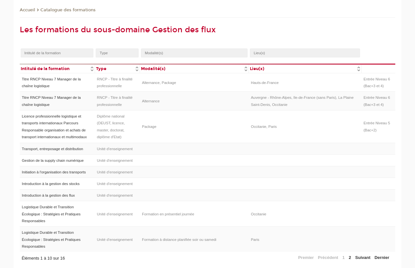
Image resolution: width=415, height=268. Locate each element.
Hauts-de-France (265, 83)
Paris (255, 240)
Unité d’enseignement (115, 149)
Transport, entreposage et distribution (52, 149)
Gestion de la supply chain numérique (52, 160)
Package (149, 127)
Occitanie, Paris (264, 127)
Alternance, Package (159, 83)
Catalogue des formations (68, 10)
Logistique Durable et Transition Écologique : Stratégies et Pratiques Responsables (51, 214)
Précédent (328, 257)
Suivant (362, 257)
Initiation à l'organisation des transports (54, 172)
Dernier (382, 257)
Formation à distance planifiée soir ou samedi (179, 240)
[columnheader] (57, 68)
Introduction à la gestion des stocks (51, 184)
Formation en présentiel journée (168, 214)
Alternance (151, 101)
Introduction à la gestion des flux (48, 195)
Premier (306, 257)
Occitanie (258, 214)
